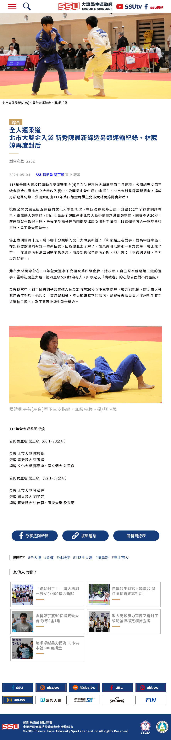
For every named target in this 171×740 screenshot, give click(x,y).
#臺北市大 (120, 557)
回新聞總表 (136, 535)
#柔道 (49, 557)
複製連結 (89, 535)
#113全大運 (82, 557)
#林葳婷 (63, 557)
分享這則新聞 (37, 535)
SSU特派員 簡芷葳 (50, 175)
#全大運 (34, 557)
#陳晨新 (102, 557)
